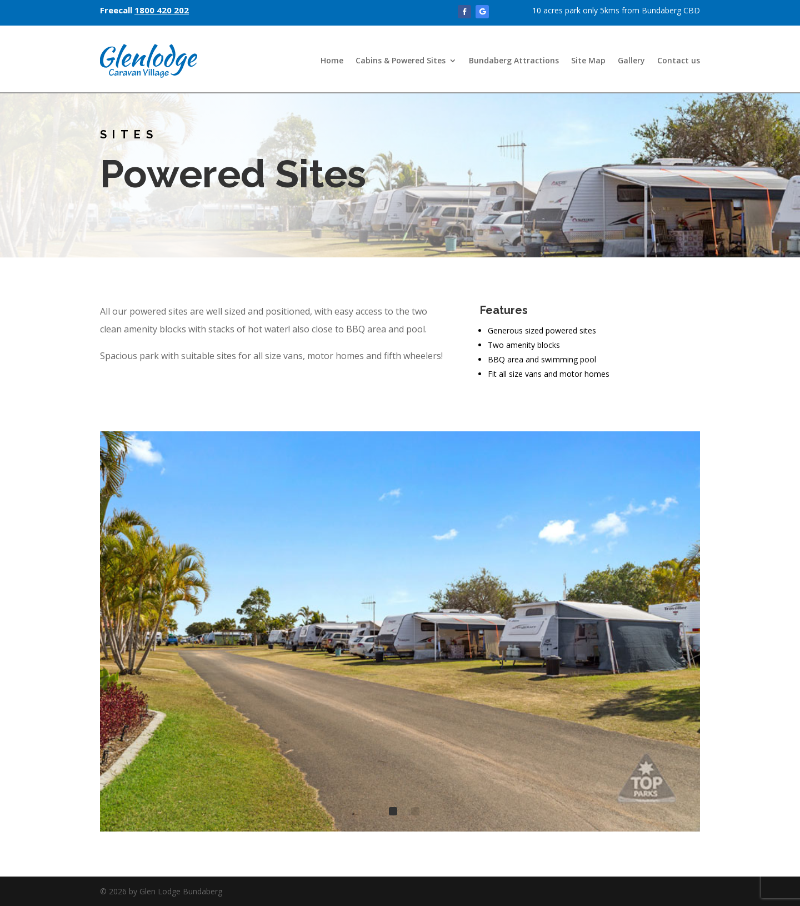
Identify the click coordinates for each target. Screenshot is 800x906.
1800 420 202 (161, 10)
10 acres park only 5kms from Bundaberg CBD (616, 10)
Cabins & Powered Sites (401, 60)
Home (332, 60)
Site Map (588, 60)
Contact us (678, 60)
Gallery (631, 60)
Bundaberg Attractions (514, 60)
